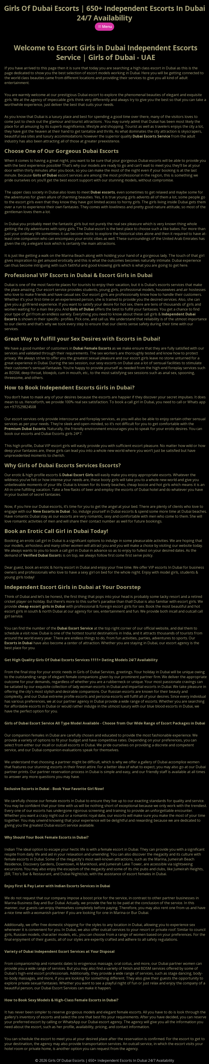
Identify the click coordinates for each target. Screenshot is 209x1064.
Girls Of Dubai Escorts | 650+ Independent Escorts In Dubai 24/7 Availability (104, 13)
